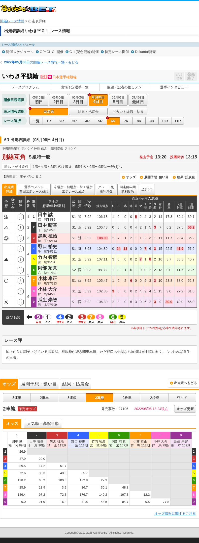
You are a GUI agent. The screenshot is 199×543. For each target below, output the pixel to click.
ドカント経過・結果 (128, 112)
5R (100, 121)
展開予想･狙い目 (156, 177)
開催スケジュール (20, 52)
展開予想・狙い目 (39, 384)
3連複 (71, 398)
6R (113, 121)
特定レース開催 (117, 52)
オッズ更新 (185, 409)
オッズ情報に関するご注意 (175, 514)
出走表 (48, 111)
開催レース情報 (12, 21)
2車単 (44, 398)
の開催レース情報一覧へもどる (41, 62)
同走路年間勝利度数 (128, 189)
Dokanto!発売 (145, 52)
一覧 (36, 121)
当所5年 (147, 189)
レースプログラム (25, 87)
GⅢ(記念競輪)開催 (84, 52)
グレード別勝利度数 (106, 189)
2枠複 (154, 398)
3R (74, 121)
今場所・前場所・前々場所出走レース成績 (73, 189)
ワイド (182, 398)
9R (152, 121)
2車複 (99, 398)
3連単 (16, 398)
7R (126, 121)
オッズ (131, 177)
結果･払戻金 (186, 177)
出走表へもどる (185, 383)
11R (177, 121)
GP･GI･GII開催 (52, 52)
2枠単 (127, 398)
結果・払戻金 (88, 112)
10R (165, 121)
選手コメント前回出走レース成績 (33, 189)
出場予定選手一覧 (75, 87)
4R (87, 121)
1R (49, 121)
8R (139, 121)
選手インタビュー (174, 87)
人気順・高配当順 (43, 423)
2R (62, 121)
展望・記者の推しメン (124, 87)
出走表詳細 (9, 189)
